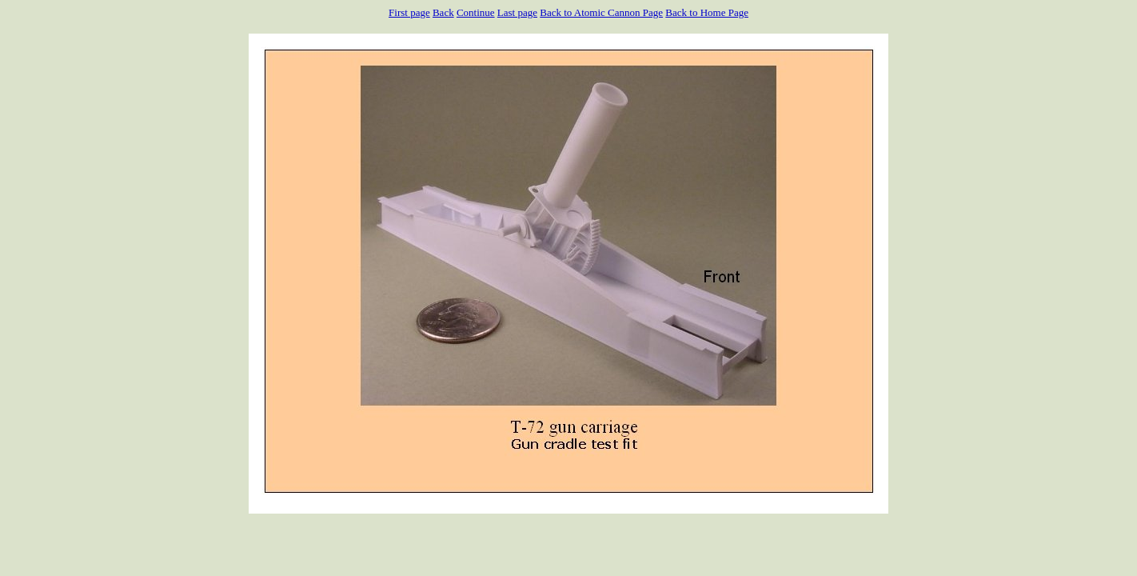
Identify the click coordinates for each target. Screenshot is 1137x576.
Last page (517, 12)
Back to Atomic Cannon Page (601, 12)
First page (409, 12)
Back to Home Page (706, 12)
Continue (476, 12)
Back (443, 12)
